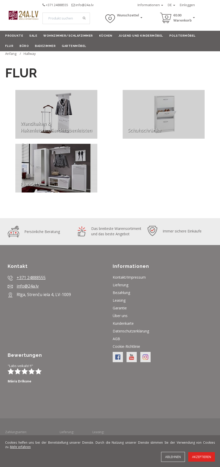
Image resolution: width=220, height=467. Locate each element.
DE (171, 5)
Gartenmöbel (74, 46)
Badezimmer (45, 46)
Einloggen (187, 5)
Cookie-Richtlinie (126, 346)
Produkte (14, 35)
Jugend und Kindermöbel (141, 35)
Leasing (119, 300)
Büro (24, 46)
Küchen (105, 35)
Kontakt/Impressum (129, 277)
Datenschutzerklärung (131, 331)
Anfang (10, 53)
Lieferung (120, 284)
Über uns (120, 315)
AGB (116, 338)
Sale (33, 35)
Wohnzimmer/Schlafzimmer (68, 35)
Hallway (30, 53)
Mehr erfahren (20, 447)
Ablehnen (173, 457)
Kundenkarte (123, 323)
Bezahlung (121, 292)
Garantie (120, 308)
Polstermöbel (182, 35)
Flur (9, 46)
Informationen (150, 5)
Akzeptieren (201, 457)
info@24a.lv (85, 5)
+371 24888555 (57, 5)
